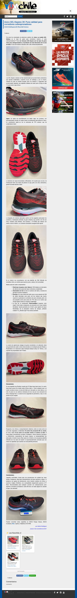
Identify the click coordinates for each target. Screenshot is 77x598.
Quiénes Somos (21, 592)
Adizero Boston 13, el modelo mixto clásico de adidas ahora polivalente (27, 547)
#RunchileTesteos (22, 27)
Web (13, 523)
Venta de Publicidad (30, 592)
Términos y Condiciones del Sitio (43, 592)
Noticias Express (13, 548)
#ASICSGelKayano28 (10, 27)
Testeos (26, 549)
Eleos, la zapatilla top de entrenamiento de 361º (12, 563)
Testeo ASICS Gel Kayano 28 (12, 545)
